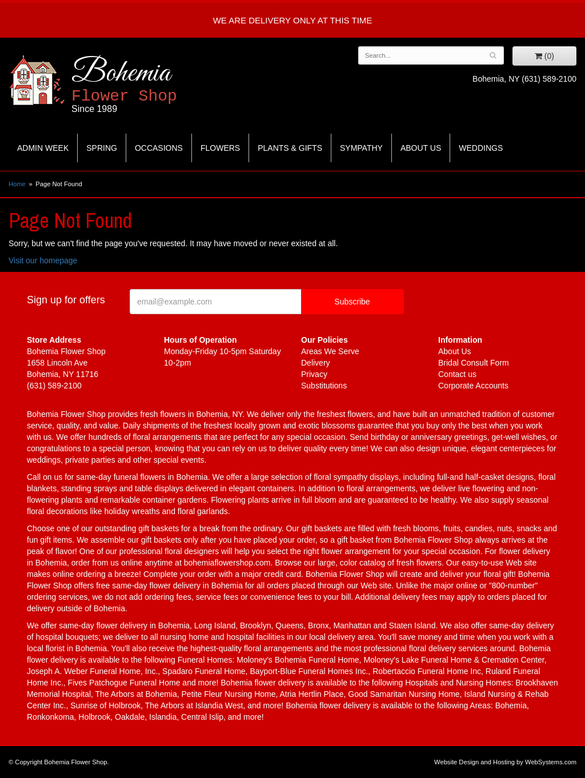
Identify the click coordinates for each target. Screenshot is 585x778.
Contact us (457, 374)
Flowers (220, 148)
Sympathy (361, 148)
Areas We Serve (330, 351)
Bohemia (152, 85)
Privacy (314, 374)
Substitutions (324, 385)
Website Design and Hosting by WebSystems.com (505, 762)
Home (17, 184)
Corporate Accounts (473, 385)
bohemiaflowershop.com (227, 562)
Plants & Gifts (290, 148)
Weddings (481, 148)
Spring (101, 148)
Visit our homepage (43, 260)
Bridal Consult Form (473, 362)
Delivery (315, 362)
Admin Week (43, 148)
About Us (420, 148)
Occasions (159, 148)
